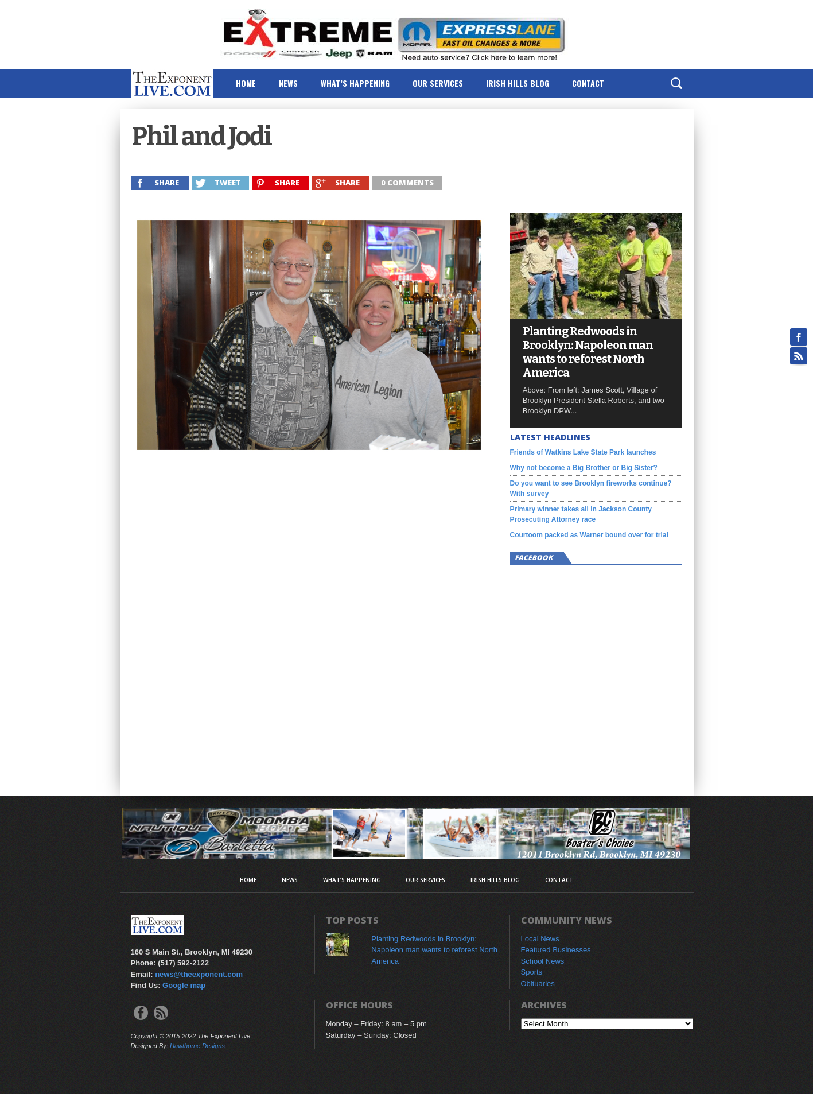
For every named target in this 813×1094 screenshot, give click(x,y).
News (288, 83)
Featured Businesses (556, 949)
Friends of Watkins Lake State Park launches (583, 452)
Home (246, 83)
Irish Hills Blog (517, 83)
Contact (588, 83)
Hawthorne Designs (197, 1045)
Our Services (438, 83)
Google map (183, 985)
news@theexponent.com (199, 974)
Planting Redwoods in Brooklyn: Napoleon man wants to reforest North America (588, 351)
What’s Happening (355, 83)
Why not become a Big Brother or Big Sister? (584, 468)
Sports (532, 972)
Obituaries (538, 983)
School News (543, 961)
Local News (540, 938)
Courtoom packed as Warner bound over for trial (589, 535)
